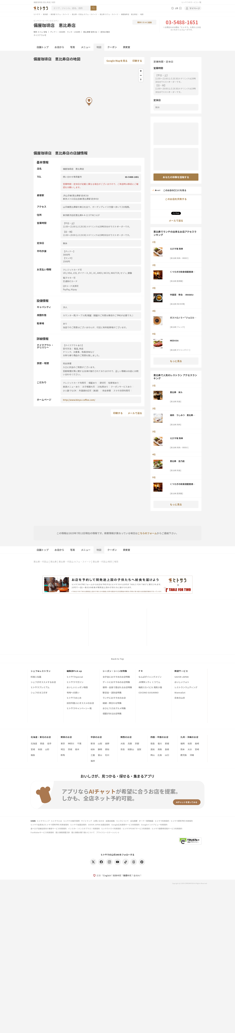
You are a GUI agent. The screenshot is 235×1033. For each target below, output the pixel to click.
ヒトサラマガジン (75, 682)
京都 (137, 743)
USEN (33, 821)
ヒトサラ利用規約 (162, 821)
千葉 (79, 743)
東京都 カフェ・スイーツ (60, 14)
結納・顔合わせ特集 (112, 703)
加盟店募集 (110, 821)
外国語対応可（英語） (89, 390)
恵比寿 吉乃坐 (177, 461)
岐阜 (93, 749)
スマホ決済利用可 (121, 390)
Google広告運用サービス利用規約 (125, 824)
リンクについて (122, 821)
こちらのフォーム (147, 533)
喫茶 (35, 32)
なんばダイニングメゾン (150, 677)
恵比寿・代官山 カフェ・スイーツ (84, 14)
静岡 (100, 749)
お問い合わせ (98, 821)
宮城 (33, 749)
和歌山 (131, 749)
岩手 (49, 743)
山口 (167, 754)
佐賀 (190, 743)
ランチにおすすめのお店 (114, 698)
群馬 (63, 754)
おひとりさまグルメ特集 (114, 708)
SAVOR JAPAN (181, 677)
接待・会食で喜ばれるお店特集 (117, 687)
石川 (107, 754)
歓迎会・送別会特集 (112, 692)
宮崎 (197, 749)
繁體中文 (127, 875)
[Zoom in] (141, 71)
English (107, 875)
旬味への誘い (73, 692)
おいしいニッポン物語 (77, 687)
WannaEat (179, 692)
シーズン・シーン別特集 (115, 670)
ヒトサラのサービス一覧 (191, 2)
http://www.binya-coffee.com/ (79, 399)
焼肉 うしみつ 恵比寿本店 (182, 415)
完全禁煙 (106, 390)
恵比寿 (53, 561)
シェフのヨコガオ (39, 692)
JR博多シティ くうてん (149, 682)
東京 (63, 743)
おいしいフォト (181, 682)
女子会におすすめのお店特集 (116, 677)
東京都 (45, 14)
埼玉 (63, 749)
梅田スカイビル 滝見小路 (150, 687)
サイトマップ (86, 821)
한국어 (137, 875)
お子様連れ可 (88, 386)
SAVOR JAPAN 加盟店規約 (99, 824)
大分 (190, 749)
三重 (93, 754)
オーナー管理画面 (146, 821)
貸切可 (103, 382)
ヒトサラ (37, 14)
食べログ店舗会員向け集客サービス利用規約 (49, 828)
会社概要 (133, 821)
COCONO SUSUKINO (148, 692)
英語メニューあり (71, 386)
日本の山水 (179, 698)
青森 (42, 743)
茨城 (70, 749)
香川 (160, 743)
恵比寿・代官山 (41, 561)
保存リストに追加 (144, 22)
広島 (160, 754)
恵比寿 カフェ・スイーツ (109, 14)
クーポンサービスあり (121, 386)
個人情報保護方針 (62, 832)
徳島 (152, 743)
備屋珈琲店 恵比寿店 (129, 14)
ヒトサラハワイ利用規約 (111, 828)
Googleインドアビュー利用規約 (154, 824)
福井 (93, 760)
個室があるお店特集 (112, 713)
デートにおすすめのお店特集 (116, 682)
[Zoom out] (141, 75)
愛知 (107, 749)
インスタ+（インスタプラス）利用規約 (84, 828)
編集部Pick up (74, 670)
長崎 (197, 743)
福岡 (182, 743)
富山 (100, 754)
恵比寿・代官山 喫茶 (102, 561)
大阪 (122, 743)
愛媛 (167, 743)
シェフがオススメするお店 (43, 682)
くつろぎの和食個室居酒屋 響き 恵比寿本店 (182, 271)
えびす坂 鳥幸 (176, 248)
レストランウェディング (185, 687)
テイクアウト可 (40, 35)
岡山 (152, 754)
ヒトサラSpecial (75, 677)
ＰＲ (140, 670)
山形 (47, 749)
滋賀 (139, 749)
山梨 (100, 743)
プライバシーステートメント (107, 832)
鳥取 (160, 749)
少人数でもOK (69, 390)
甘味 (45, 32)
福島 (33, 754)
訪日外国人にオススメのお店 (80, 703)
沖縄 (192, 754)
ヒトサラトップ (43, 821)
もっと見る (176, 361)
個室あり (93, 382)
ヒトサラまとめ (74, 698)
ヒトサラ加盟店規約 (78, 824)
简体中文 (117, 875)
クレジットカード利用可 (74, 382)
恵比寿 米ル (176, 392)
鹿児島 (183, 754)
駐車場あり (113, 382)
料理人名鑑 (36, 677)
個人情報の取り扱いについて (83, 832)
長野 (107, 743)
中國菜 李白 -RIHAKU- (182, 294)
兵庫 (130, 743)
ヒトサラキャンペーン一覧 (79, 708)
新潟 (93, 743)
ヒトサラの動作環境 (71, 821)
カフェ (40, 32)
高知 (152, 749)
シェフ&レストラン (41, 670)
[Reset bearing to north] (141, 79)
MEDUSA (174, 340)
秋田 (40, 749)
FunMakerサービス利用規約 (42, 832)
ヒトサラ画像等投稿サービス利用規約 (167, 828)
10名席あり (102, 386)
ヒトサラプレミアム (40, 687)
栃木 (77, 749)
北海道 (34, 743)
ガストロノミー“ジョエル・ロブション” (183, 317)
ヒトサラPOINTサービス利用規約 (136, 828)
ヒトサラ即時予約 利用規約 (182, 821)
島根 (167, 749)
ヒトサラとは (56, 821)
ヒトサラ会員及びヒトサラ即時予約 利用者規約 (50, 824)
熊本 (182, 749)
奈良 (122, 749)
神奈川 (71, 743)
